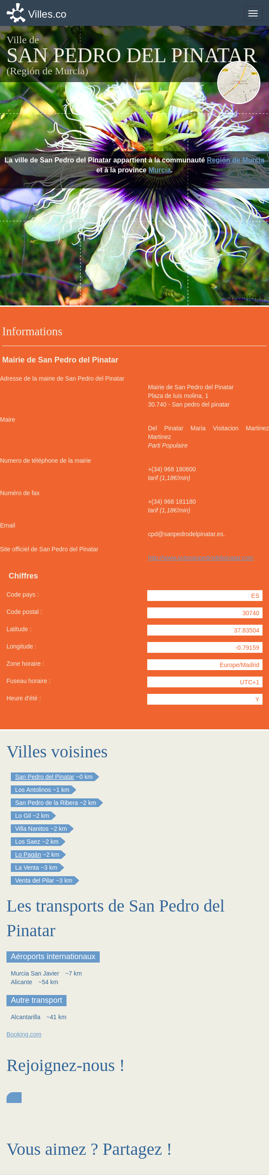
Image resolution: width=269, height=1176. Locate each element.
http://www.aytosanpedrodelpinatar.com (200, 557)
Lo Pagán (28, 854)
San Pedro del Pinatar (44, 776)
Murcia (160, 170)
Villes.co (47, 14)
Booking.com (23, 1034)
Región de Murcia (235, 160)
